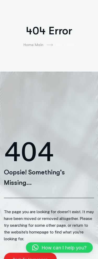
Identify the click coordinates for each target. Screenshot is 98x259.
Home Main (38, 45)
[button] (59, 247)
